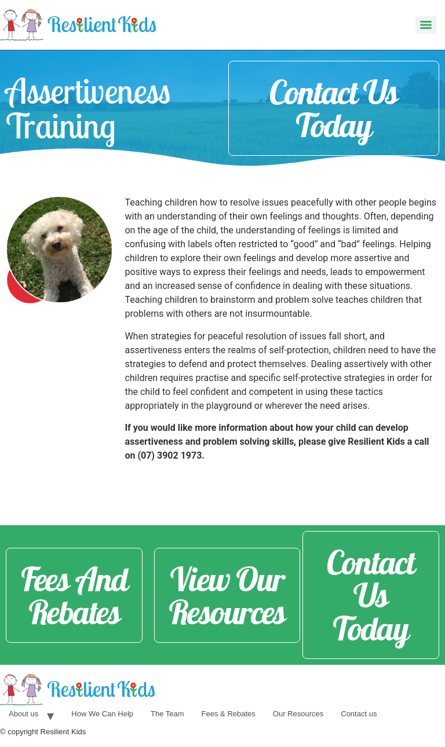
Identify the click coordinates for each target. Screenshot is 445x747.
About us (23, 713)
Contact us (359, 713)
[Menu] (425, 25)
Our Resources (298, 713)
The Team (167, 713)
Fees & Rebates (229, 713)
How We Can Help (102, 713)
